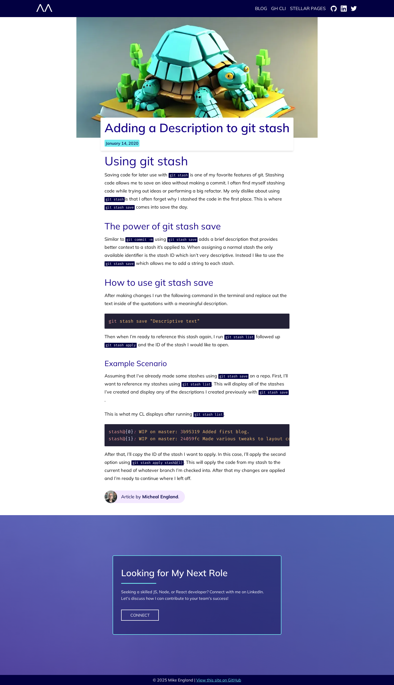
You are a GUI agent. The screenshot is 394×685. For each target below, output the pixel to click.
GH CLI (278, 8)
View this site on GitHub (218, 679)
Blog (261, 8)
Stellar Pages (308, 8)
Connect (140, 615)
